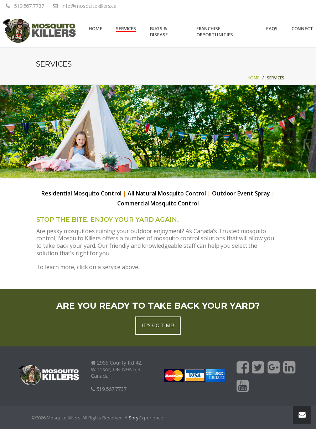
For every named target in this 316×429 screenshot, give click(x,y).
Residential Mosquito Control (81, 193)
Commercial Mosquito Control (157, 203)
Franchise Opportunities (214, 31)
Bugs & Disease (159, 31)
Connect (302, 29)
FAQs (272, 29)
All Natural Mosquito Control (167, 193)
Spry (133, 418)
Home (95, 29)
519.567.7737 (29, 6)
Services (126, 29)
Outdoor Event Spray (241, 193)
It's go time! (158, 325)
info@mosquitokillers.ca (89, 6)
